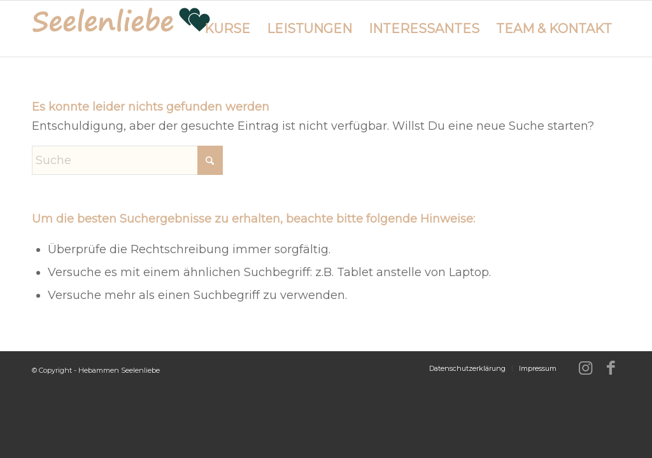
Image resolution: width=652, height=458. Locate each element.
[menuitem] (227, 29)
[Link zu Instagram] (585, 367)
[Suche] (127, 160)
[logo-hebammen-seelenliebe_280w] (121, 29)
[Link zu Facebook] (610, 367)
